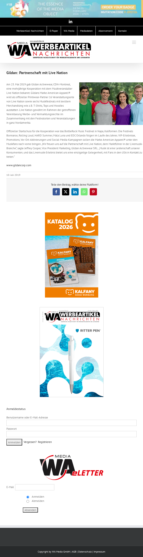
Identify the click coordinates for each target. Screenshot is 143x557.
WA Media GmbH (61, 551)
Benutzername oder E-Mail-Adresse (27, 417)
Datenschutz (85, 551)
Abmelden (37, 501)
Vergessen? (30, 442)
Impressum (99, 551)
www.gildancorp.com (18, 165)
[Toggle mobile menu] (134, 42)
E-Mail (10, 487)
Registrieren (45, 442)
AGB (74, 551)
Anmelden (37, 496)
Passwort (11, 429)
